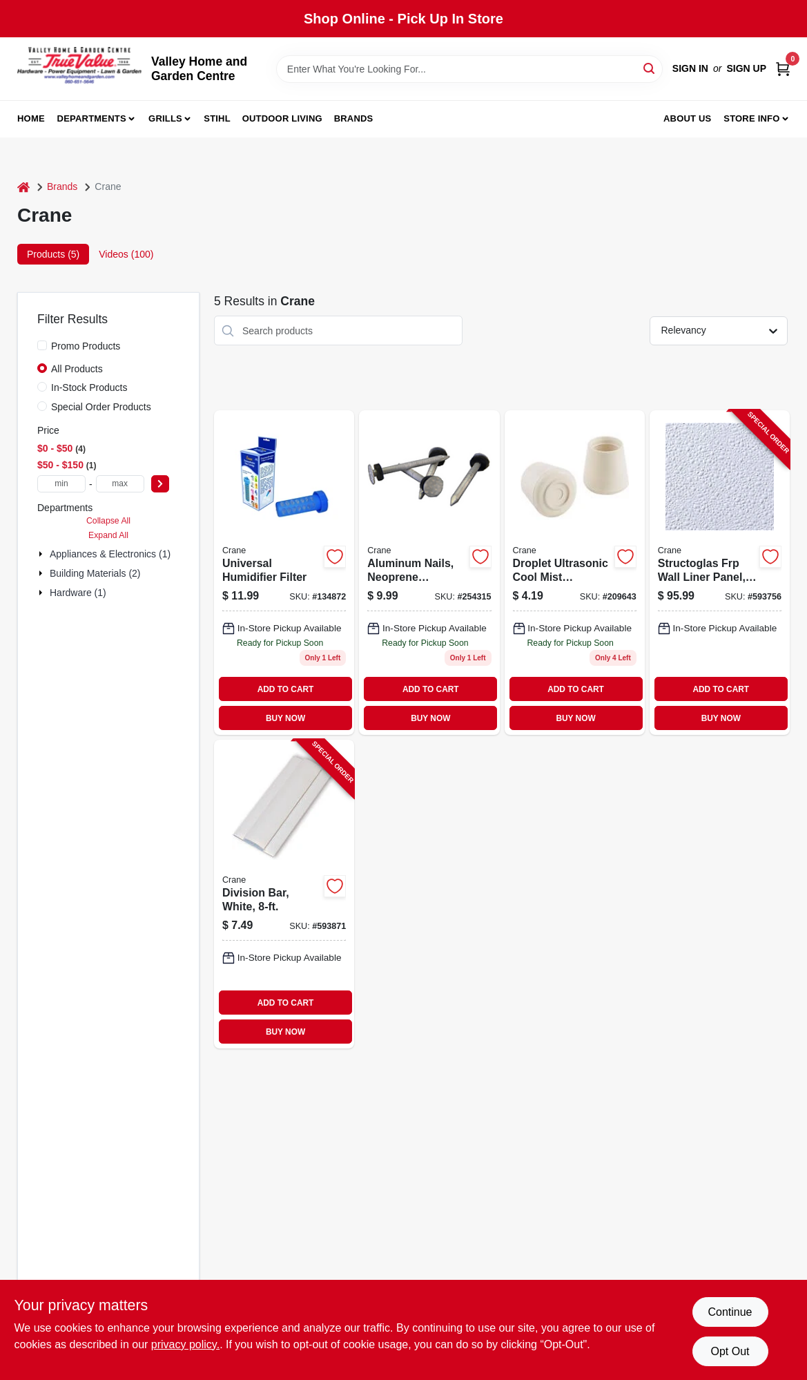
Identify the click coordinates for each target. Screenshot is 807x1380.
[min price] (61, 483)
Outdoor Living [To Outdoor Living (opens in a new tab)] (282, 118)
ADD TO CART (285, 689)
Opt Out (729, 1351)
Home (31, 118)
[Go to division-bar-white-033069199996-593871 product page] (284, 894)
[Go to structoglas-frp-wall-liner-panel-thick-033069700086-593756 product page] (720, 572)
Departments (91, 118)
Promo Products (85, 346)
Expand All (108, 535)
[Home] (23, 187)
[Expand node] (42, 554)
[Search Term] (469, 69)
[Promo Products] (42, 345)
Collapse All (108, 521)
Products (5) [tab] (53, 254)
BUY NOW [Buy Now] (285, 718)
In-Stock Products (89, 387)
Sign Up (746, 68)
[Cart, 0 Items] (783, 68)
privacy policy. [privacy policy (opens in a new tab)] (185, 1344)
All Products (77, 368)
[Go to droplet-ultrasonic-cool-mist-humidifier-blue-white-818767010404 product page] (575, 572)
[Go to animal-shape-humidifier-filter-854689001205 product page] (284, 572)
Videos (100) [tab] (126, 254)
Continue (730, 1312)
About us (687, 118)
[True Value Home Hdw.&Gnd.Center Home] (79, 68)
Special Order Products (101, 406)
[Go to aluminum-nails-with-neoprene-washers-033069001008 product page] (429, 572)
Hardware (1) (78, 592)
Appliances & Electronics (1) (110, 553)
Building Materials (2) (95, 573)
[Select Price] (160, 483)
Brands (353, 118)
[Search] (650, 68)
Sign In (690, 68)
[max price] (120, 483)
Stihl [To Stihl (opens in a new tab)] (217, 118)
